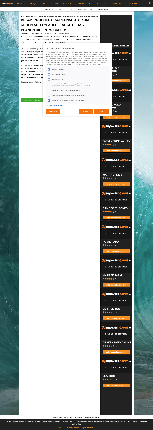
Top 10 (69, 9)
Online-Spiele (132, 4)
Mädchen (54, 4)
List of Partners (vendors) (54, 105)
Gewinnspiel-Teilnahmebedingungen (86, 417)
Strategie (33, 4)
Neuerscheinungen (84, 9)
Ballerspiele (67, 4)
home (22, 16)
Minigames (20, 4)
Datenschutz (57, 417)
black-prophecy (31, 16)
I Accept (101, 111)
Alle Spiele (49, 9)
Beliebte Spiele (102, 9)
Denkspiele (117, 4)
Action (105, 4)
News (60, 9)
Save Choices (53, 111)
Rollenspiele (93, 4)
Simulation (80, 4)
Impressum (68, 417)
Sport (43, 4)
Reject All (86, 111)
